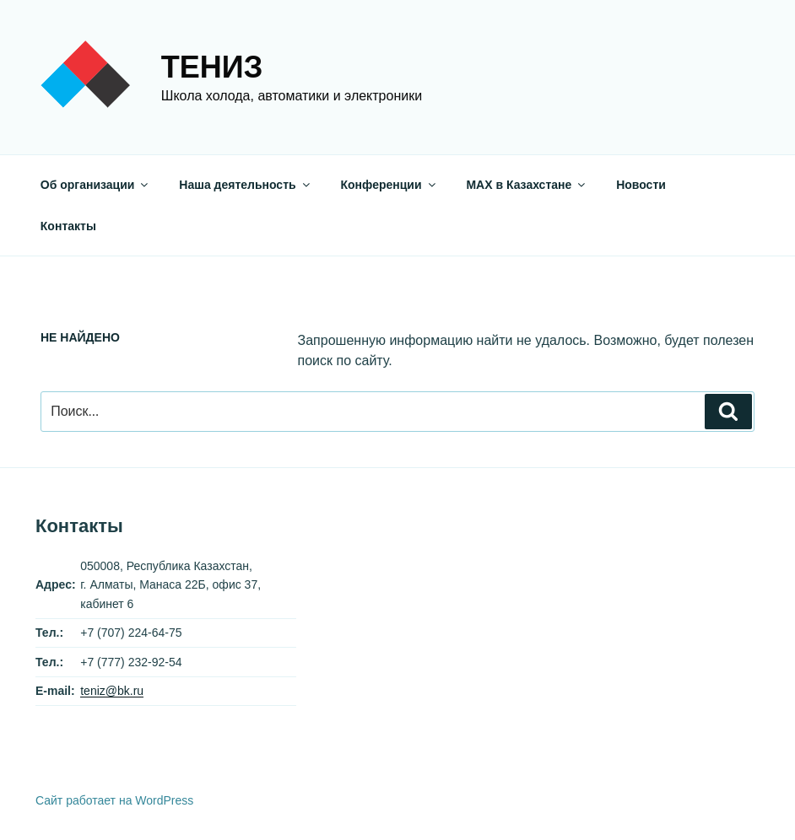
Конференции (389, 184)
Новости (641, 184)
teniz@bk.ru (111, 690)
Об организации (96, 184)
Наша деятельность (245, 184)
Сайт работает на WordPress (114, 800)
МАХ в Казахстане (526, 184)
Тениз (211, 67)
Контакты (68, 226)
